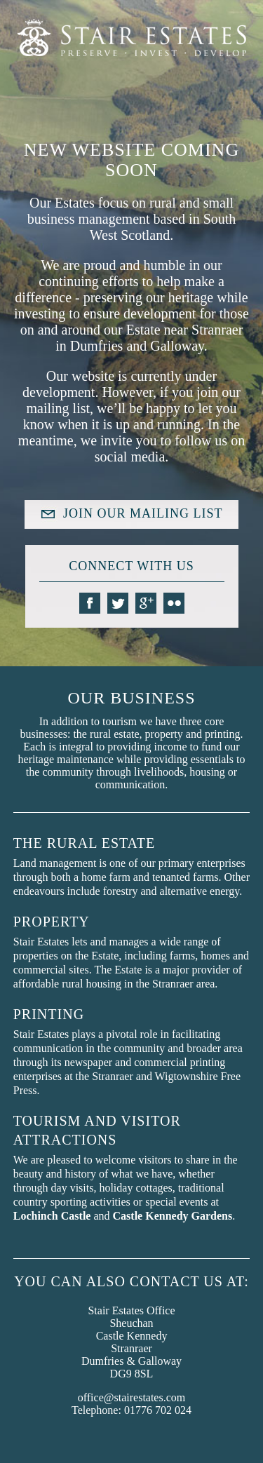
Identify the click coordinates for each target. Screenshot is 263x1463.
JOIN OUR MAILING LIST (142, 513)
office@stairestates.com (132, 1397)
